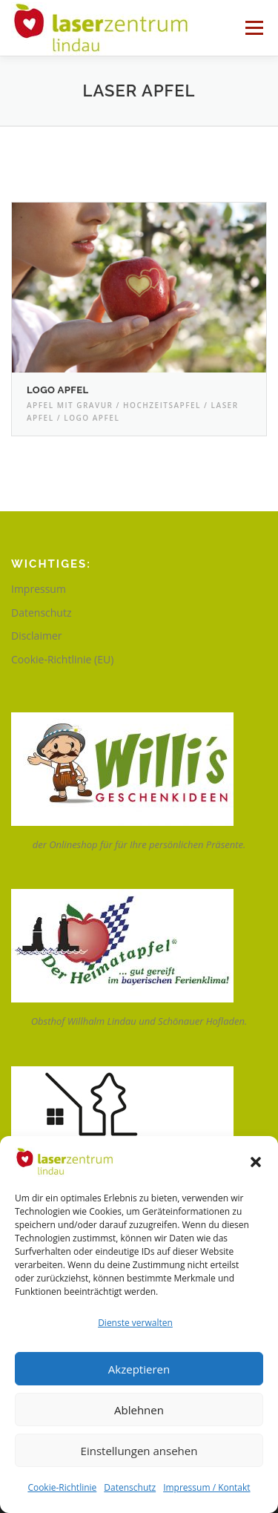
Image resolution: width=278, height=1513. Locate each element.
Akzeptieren (139, 1369)
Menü (253, 28)
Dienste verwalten (135, 1322)
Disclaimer (36, 635)
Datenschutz (130, 1487)
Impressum (38, 589)
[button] (255, 1162)
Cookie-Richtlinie (61, 1487)
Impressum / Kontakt (206, 1487)
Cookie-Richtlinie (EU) (62, 659)
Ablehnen (139, 1409)
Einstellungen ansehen (139, 1450)
